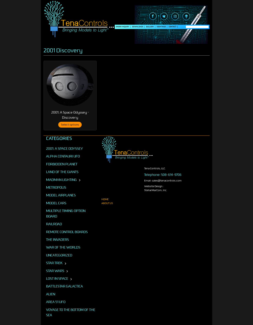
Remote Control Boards (67, 232)
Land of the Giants (62, 172)
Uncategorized (59, 255)
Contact (172, 27)
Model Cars (56, 203)
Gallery (150, 27)
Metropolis (56, 187)
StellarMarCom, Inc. (155, 190)
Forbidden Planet (61, 164)
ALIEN (50, 294)
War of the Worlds (63, 247)
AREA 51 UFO (55, 302)
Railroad (54, 224)
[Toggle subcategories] (79, 180)
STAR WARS (55, 271)
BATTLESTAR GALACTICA (64, 286)
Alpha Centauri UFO (63, 156)
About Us (107, 203)
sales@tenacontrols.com (167, 180)
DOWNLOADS (137, 27)
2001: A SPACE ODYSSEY (64, 148)
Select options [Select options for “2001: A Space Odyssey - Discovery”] (70, 124)
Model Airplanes (61, 195)
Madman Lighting (61, 180)
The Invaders (57, 239)
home (105, 199)
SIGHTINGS (161, 27)
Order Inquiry (122, 27)
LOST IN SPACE (57, 278)
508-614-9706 (171, 175)
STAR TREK (54, 263)
